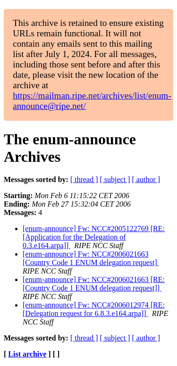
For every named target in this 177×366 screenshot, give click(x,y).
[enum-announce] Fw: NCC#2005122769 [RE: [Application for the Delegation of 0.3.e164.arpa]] (94, 237)
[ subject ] (115, 179)
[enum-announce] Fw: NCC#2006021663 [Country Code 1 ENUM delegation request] (91, 258)
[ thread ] (84, 179)
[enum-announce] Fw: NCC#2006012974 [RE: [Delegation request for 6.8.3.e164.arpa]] (94, 309)
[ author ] (146, 179)
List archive (27, 354)
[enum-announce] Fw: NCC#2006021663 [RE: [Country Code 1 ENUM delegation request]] (94, 283)
